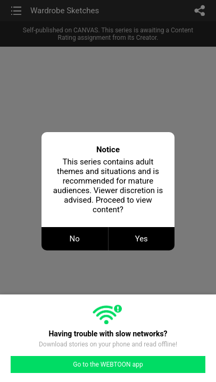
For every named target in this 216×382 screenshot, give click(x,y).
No (75, 239)
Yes (141, 239)
